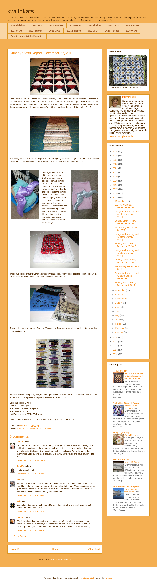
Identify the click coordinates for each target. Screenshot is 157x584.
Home (55, 549)
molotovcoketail (87, 578)
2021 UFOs (92, 31)
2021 (115, 172)
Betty (19, 479)
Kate (19, 501)
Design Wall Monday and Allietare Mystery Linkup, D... (127, 214)
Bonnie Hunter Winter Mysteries (27, 36)
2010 (115, 354)
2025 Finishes (56, 25)
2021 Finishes (74, 31)
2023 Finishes (132, 25)
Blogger (109, 578)
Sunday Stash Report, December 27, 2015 (125, 222)
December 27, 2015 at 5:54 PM (30, 530)
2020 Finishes (112, 31)
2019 (115, 181)
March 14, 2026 (131, 462)
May (117, 315)
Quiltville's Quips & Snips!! (126, 403)
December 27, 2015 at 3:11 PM (30, 511)
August (119, 303)
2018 (115, 185)
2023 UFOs (16, 31)
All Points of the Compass (126, 486)
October (119, 294)
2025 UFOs (75, 25)
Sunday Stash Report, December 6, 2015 (125, 283)
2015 (115, 197)
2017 (115, 189)
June (118, 311)
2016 (115, 193)
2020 (115, 176)
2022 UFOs (54, 31)
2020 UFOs (131, 31)
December (120, 201)
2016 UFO (21, 429)
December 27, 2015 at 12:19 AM (31, 460)
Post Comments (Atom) (60, 559)
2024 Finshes (94, 25)
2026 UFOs (36, 25)
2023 (115, 164)
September (120, 299)
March (118, 324)
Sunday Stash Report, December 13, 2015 (125, 261)
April (117, 319)
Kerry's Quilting (121, 432)
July (117, 307)
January (119, 332)
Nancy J (20, 442)
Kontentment (32, 429)
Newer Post (16, 549)
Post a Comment (21, 536)
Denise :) (21, 517)
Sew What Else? (121, 459)
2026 (115, 151)
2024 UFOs (113, 25)
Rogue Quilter (120, 371)
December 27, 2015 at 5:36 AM (30, 474)
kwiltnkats (20, 11)
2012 (115, 345)
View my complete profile (121, 136)
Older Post (94, 549)
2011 (115, 350)
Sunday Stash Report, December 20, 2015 (125, 244)
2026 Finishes (18, 25)
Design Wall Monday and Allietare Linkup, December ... (127, 276)
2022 (115, 168)
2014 (115, 337)
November (120, 290)
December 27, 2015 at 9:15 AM (30, 495)
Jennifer (21, 466)
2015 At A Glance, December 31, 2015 (125, 206)
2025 (115, 155)
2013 (115, 341)
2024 (115, 160)
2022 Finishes (35, 31)
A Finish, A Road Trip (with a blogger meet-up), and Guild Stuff (134, 376)
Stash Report (45, 429)
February (119, 328)
